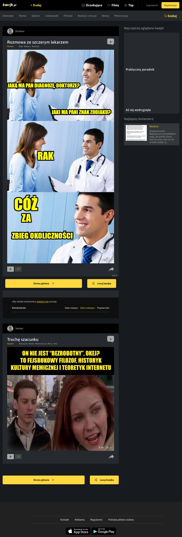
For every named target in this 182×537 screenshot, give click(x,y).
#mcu (50, 343)
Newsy (105, 15)
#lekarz (27, 46)
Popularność (103, 308)
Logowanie (152, 5)
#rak (21, 46)
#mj (55, 343)
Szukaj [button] (172, 16)
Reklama (80, 519)
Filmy (115, 5)
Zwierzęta (8, 15)
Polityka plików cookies (121, 519)
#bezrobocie (41, 343)
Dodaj (37, 5)
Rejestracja (170, 5)
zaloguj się (43, 301)
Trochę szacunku (22, 339)
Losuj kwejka (101, 283)
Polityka (68, 15)
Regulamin (96, 519)
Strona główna (43, 283)
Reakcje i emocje (87, 15)
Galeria (36, 15)
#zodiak (35, 46)
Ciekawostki (51, 15)
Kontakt (64, 519)
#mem (31, 343)
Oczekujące (94, 5)
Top (130, 5)
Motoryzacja (121, 15)
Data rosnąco (71, 308)
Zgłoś (114, 275)
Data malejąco (87, 308)
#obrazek (23, 343)
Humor (22, 15)
